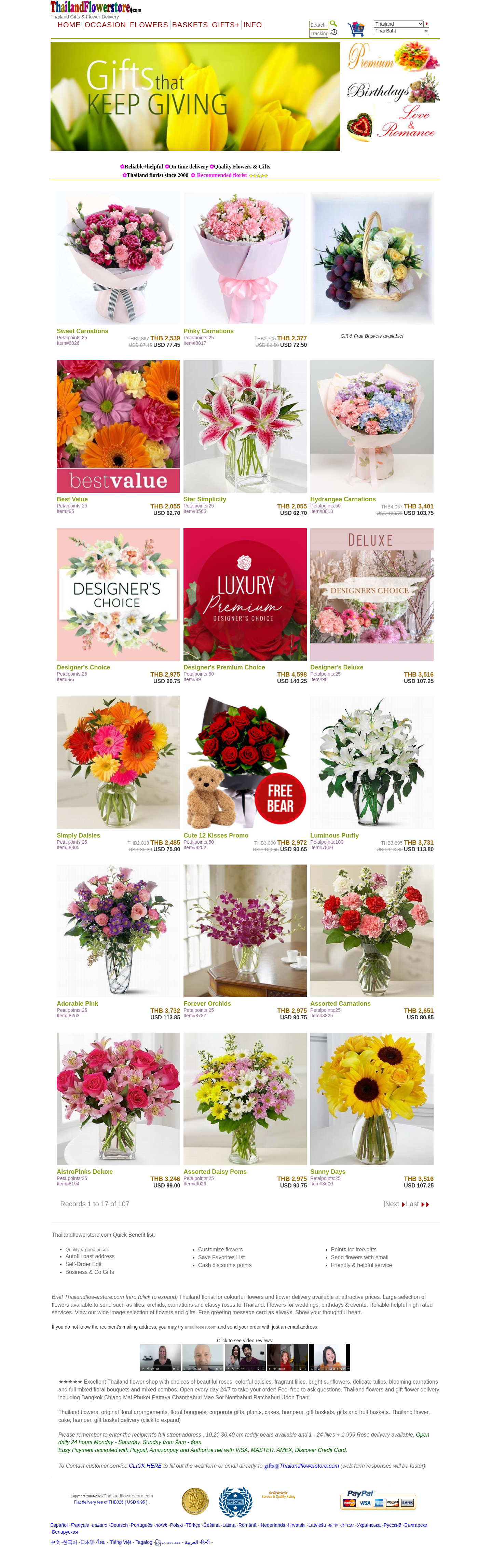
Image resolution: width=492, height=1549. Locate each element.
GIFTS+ (226, 25)
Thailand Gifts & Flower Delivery (85, 16)
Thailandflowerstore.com (128, 1495)
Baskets (190, 25)
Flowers (149, 25)
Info (252, 25)
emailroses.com (201, 1327)
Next (395, 1204)
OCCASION (105, 25)
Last (418, 1204)
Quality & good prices (87, 1249)
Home (69, 25)
